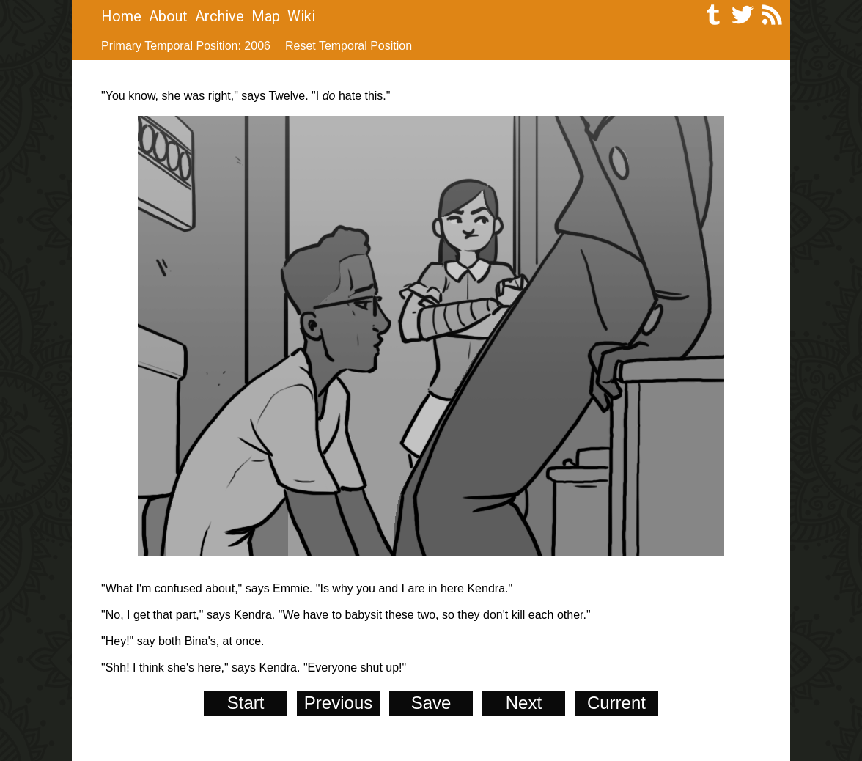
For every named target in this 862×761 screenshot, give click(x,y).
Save (431, 703)
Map (265, 16)
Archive (219, 16)
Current (616, 703)
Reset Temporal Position (348, 46)
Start (246, 703)
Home (121, 16)
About (168, 16)
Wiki (301, 16)
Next (524, 703)
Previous (338, 703)
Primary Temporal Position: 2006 (185, 46)
